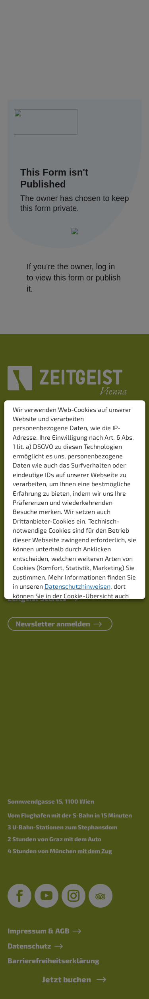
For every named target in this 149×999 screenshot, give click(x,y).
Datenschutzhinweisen (77, 586)
